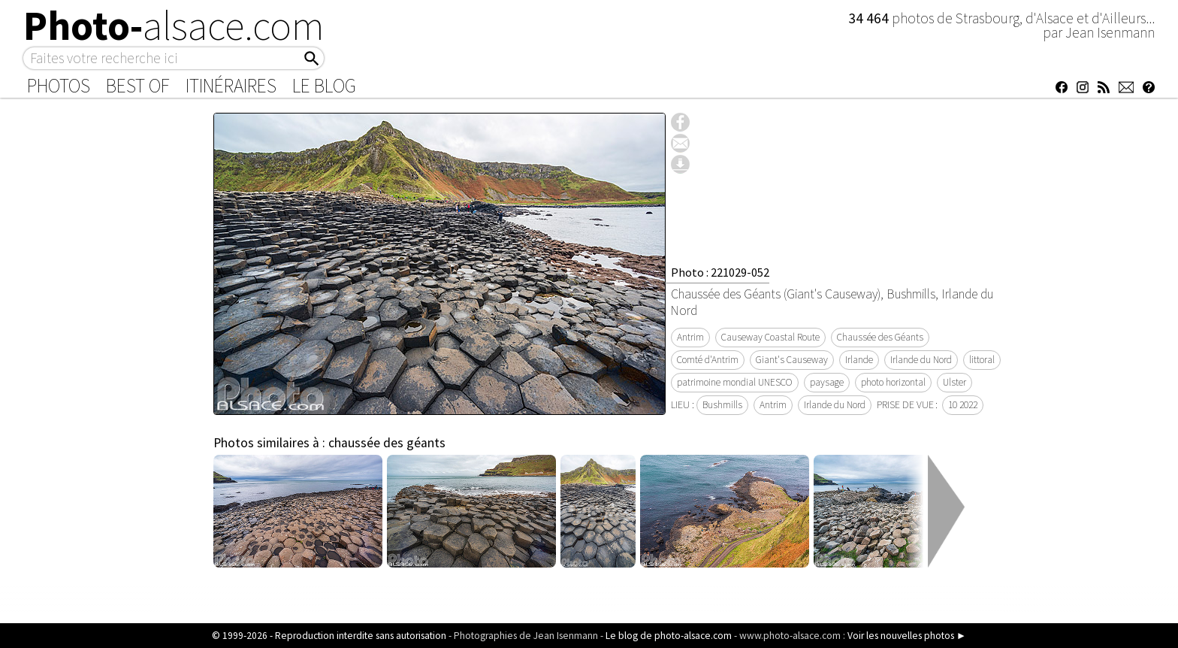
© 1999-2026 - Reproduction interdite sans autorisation (329, 635)
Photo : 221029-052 (720, 272)
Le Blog (324, 86)
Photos (58, 86)
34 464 (870, 18)
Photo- (174, 25)
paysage (827, 382)
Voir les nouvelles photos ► (906, 635)
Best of (138, 86)
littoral (982, 359)
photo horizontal (893, 382)
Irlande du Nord (921, 359)
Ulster (954, 382)
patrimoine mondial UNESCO (735, 382)
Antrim (690, 337)
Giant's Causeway (792, 359)
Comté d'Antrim (708, 359)
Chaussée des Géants (880, 337)
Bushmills (722, 404)
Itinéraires (231, 86)
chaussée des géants (387, 443)
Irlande (859, 359)
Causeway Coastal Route (770, 337)
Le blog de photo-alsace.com (669, 635)
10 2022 (962, 404)
